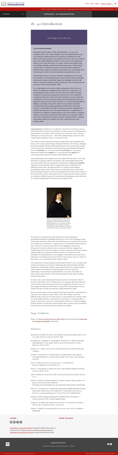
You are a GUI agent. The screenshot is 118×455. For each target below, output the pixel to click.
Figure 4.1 (73, 163)
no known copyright (42, 321)
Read (92, 3)
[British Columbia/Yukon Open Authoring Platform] (12, 3)
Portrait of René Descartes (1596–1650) (51, 319)
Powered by (58, 443)
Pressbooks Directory (62, 446)
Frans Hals (83, 319)
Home (87, 3)
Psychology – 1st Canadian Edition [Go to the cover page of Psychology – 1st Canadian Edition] (59, 14)
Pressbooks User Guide (48, 446)
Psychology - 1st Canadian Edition (21, 428)
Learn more (71, 9)
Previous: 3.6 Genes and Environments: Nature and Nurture (18, 453)
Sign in (97, 3)
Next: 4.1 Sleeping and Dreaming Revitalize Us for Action (101, 453)
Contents (13, 14)
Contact (72, 446)
